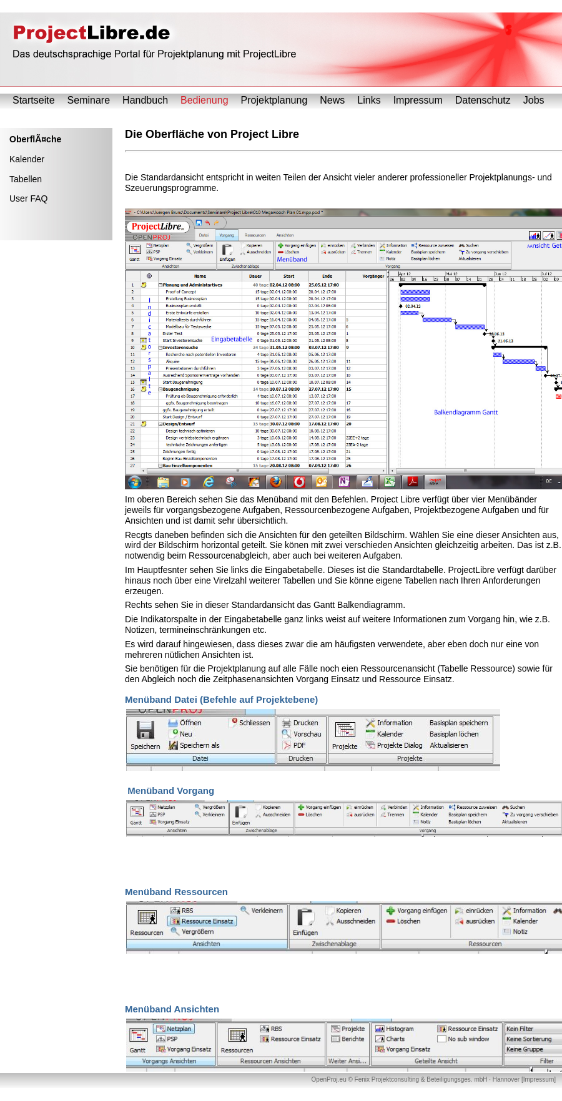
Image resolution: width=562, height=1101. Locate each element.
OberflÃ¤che (35, 139)
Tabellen (25, 179)
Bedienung (204, 100)
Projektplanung (274, 100)
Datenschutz (483, 100)
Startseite (33, 100)
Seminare (88, 100)
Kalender (26, 159)
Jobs (534, 100)
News (332, 100)
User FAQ (28, 198)
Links (368, 100)
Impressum (418, 100)
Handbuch (145, 100)
